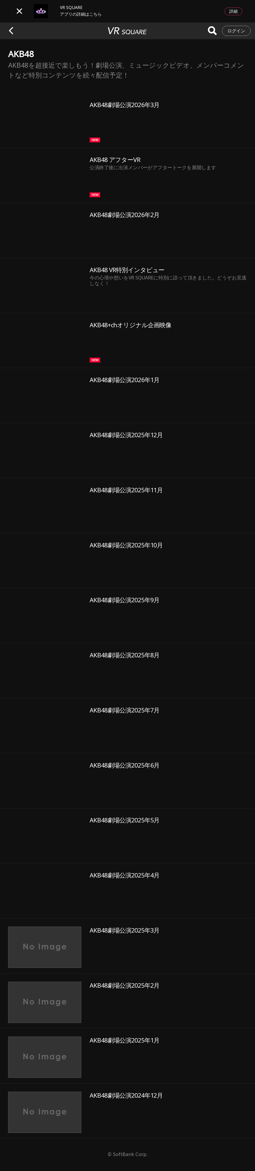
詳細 (233, 11)
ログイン (236, 31)
